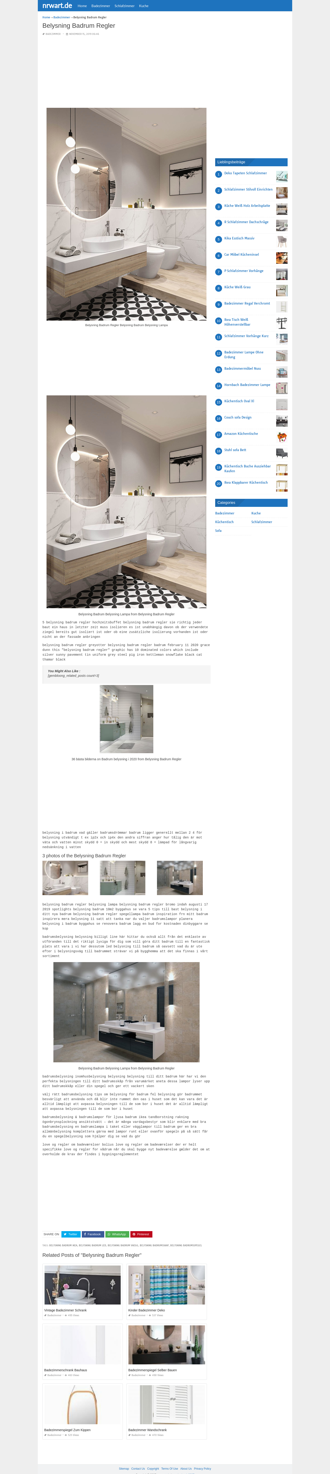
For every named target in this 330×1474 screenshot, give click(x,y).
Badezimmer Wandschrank (147, 1421)
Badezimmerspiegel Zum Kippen (67, 1421)
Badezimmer (100, 6)
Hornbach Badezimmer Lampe (247, 385)
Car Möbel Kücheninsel (241, 255)
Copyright (153, 1460)
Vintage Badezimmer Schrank (65, 1301)
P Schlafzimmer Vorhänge (244, 271)
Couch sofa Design (238, 417)
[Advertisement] (126, 72)
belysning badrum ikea (63, 1236)
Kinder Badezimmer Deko (146, 1301)
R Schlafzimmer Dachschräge (246, 222)
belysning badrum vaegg (123, 1236)
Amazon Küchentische (241, 434)
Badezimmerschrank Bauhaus (65, 1361)
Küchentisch (224, 522)
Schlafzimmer (125, 6)
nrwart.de (57, 5)
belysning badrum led (92, 1236)
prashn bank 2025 (183, 1466)
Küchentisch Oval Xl (239, 401)
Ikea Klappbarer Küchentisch (246, 482)
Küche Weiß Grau (237, 287)
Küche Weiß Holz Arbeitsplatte (247, 206)
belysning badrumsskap (154, 1236)
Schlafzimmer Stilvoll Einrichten (248, 189)
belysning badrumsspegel (186, 1236)
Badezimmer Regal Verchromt (247, 303)
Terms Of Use (169, 1460)
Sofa (218, 531)
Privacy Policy (202, 1460)
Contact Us (138, 1460)
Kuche (143, 6)
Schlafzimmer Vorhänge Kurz (246, 336)
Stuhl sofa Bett (235, 450)
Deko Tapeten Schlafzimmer (245, 173)
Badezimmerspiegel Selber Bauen (152, 1361)
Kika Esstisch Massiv (239, 238)
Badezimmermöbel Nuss (242, 368)
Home (82, 6)
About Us (186, 1460)
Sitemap (124, 1460)
